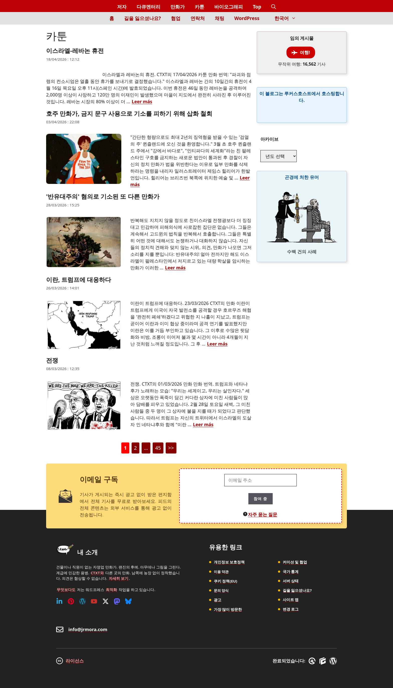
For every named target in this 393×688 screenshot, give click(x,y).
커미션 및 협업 (295, 561)
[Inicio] (95, 21)
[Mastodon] (117, 601)
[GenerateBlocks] (323, 660)
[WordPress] (82, 601)
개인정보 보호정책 (229, 561)
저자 (122, 7)
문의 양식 (222, 590)
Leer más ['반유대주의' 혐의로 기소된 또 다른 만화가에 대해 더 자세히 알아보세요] (175, 268)
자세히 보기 (119, 578)
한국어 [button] (287, 18)
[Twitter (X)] (105, 601)
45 (159, 448)
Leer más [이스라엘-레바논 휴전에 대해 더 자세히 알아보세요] (142, 101)
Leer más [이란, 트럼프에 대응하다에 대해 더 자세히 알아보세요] (217, 344)
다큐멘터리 (148, 7)
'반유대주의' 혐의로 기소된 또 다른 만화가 (102, 196)
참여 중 (260, 498)
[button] (273, 7)
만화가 (177, 7)
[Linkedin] (59, 601)
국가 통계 (291, 571)
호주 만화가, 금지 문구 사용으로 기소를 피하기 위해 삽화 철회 (129, 113)
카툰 (199, 7)
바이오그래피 (228, 7)
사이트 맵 (291, 599)
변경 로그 (291, 609)
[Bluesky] (128, 601)
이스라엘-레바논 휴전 (75, 50)
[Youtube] (94, 601)
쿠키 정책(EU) (225, 580)
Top (257, 7)
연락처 (197, 18)
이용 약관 (222, 571)
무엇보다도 (66, 589)
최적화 (111, 589)
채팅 (219, 18)
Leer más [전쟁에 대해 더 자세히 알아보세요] (203, 424)
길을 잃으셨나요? (142, 18)
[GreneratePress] (313, 660)
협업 (175, 18)
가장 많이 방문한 (228, 609)
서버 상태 (291, 580)
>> (171, 447)
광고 (217, 599)
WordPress (246, 18)
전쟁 (52, 360)
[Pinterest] (71, 601)
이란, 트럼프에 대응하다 (78, 279)
